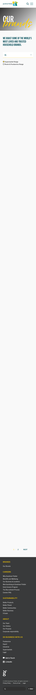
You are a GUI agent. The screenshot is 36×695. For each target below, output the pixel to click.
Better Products (8, 602)
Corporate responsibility (11, 631)
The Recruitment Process (11, 590)
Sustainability (10, 598)
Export (5, 644)
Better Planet (7, 605)
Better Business (8, 610)
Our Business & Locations (11, 581)
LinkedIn (7, 662)
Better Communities (9, 608)
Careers (7, 572)
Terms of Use (16, 683)
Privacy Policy (7, 683)
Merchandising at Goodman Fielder (14, 584)
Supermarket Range (11, 62)
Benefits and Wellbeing (10, 579)
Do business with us (13, 637)
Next (25, 549)
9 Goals (5, 613)
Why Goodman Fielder (10, 576)
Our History (6, 626)
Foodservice (7, 641)
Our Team (6, 623)
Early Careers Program (10, 587)
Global (31, 689)
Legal (4, 652)
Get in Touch (9, 658)
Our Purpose (7, 628)
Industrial (6, 647)
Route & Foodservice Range (14, 64)
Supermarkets (7, 649)
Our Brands (7, 566)
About (6, 619)
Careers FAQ (7, 592)
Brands (6, 562)
